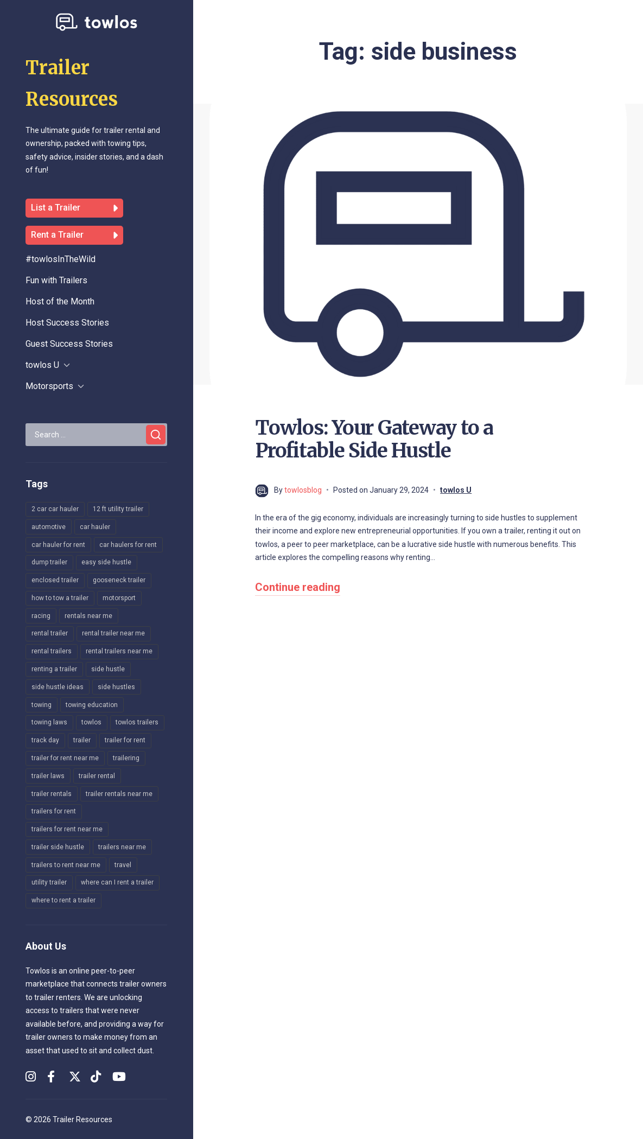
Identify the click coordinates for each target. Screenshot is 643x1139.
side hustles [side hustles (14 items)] (116, 687)
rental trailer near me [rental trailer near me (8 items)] (113, 633)
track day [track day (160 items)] (45, 740)
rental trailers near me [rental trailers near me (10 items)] (119, 651)
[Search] (155, 434)
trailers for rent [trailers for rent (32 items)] (53, 811)
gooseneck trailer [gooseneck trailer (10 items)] (119, 580)
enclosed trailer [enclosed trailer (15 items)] (55, 580)
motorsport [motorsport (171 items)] (119, 598)
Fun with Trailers (56, 280)
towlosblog (303, 490)
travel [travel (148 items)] (122, 865)
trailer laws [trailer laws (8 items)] (48, 776)
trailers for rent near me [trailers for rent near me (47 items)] (67, 829)
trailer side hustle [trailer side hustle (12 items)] (57, 847)
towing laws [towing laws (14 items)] (49, 722)
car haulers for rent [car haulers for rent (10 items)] (128, 545)
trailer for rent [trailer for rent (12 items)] (125, 740)
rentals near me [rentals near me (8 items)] (88, 616)
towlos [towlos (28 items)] (91, 722)
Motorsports (49, 386)
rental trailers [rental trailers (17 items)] (51, 651)
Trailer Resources (82, 1119)
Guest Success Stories (69, 344)
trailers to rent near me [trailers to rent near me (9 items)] (65, 865)
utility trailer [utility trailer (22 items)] (49, 882)
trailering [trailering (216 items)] (126, 758)
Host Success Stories (67, 322)
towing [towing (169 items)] (41, 705)
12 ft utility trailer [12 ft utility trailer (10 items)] (118, 509)
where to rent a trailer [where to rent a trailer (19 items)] (63, 900)
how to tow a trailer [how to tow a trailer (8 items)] (59, 598)
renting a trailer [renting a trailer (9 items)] (54, 669)
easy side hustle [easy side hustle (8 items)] (106, 562)
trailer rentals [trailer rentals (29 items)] (51, 794)
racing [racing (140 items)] (40, 616)
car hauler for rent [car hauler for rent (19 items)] (58, 545)
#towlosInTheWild (61, 259)
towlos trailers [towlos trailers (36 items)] (137, 722)
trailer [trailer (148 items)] (82, 740)
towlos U (42, 365)
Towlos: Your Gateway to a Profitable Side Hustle (374, 439)
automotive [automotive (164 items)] (48, 527)
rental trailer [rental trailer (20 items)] (49, 633)
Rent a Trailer (74, 235)
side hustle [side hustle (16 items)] (108, 669)
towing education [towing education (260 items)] (92, 705)
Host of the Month (60, 301)
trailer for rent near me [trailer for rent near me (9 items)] (65, 758)
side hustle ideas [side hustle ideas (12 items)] (57, 687)
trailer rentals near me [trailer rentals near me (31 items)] (119, 794)
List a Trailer (74, 208)
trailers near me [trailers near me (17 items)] (122, 847)
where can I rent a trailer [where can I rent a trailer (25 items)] (117, 882)
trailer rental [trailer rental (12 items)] (97, 776)
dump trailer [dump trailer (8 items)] (49, 562)
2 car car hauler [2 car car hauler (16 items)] (55, 509)
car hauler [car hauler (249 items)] (95, 527)
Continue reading (297, 587)
